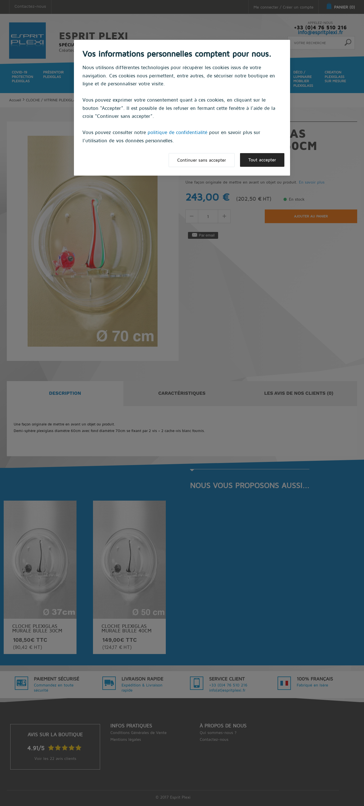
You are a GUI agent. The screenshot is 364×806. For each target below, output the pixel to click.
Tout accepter (262, 160)
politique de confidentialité (177, 132)
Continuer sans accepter (200, 160)
